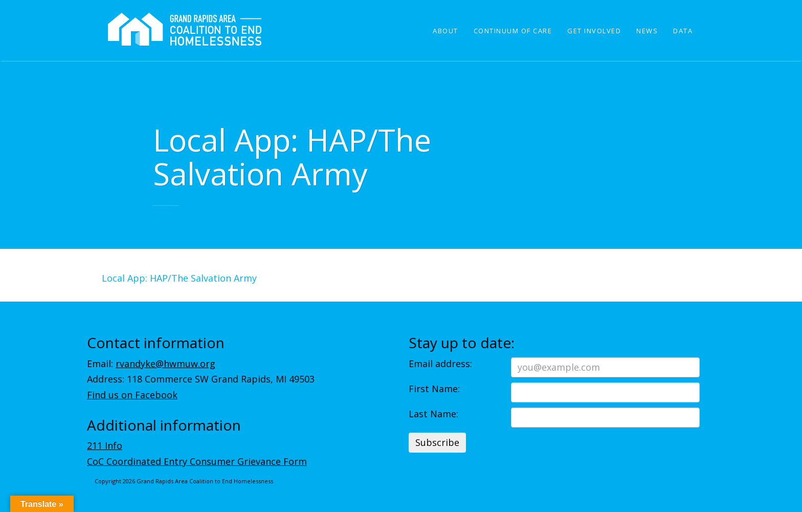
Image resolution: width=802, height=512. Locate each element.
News (647, 30)
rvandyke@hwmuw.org (165, 363)
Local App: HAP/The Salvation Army (179, 278)
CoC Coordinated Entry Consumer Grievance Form (197, 461)
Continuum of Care (513, 30)
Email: (151, 363)
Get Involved (594, 30)
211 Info (104, 445)
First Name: (434, 388)
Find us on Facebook (132, 395)
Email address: (440, 363)
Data (683, 30)
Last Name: (433, 414)
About (445, 30)
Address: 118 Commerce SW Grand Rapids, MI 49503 (201, 379)
